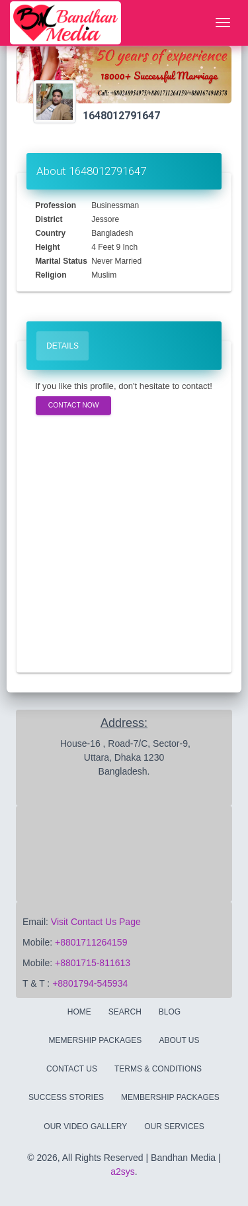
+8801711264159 (91, 942)
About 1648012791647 (91, 171)
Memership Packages (95, 1040)
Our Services (174, 1126)
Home (79, 1011)
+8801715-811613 (92, 963)
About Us (179, 1040)
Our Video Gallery (85, 1126)
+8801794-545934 (90, 983)
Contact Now (73, 405)
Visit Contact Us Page (96, 921)
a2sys (122, 1171)
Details (62, 346)
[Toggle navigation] (223, 23)
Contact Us (71, 1068)
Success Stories (66, 1097)
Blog (170, 1011)
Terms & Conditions (158, 1068)
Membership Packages (170, 1097)
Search (125, 1011)
